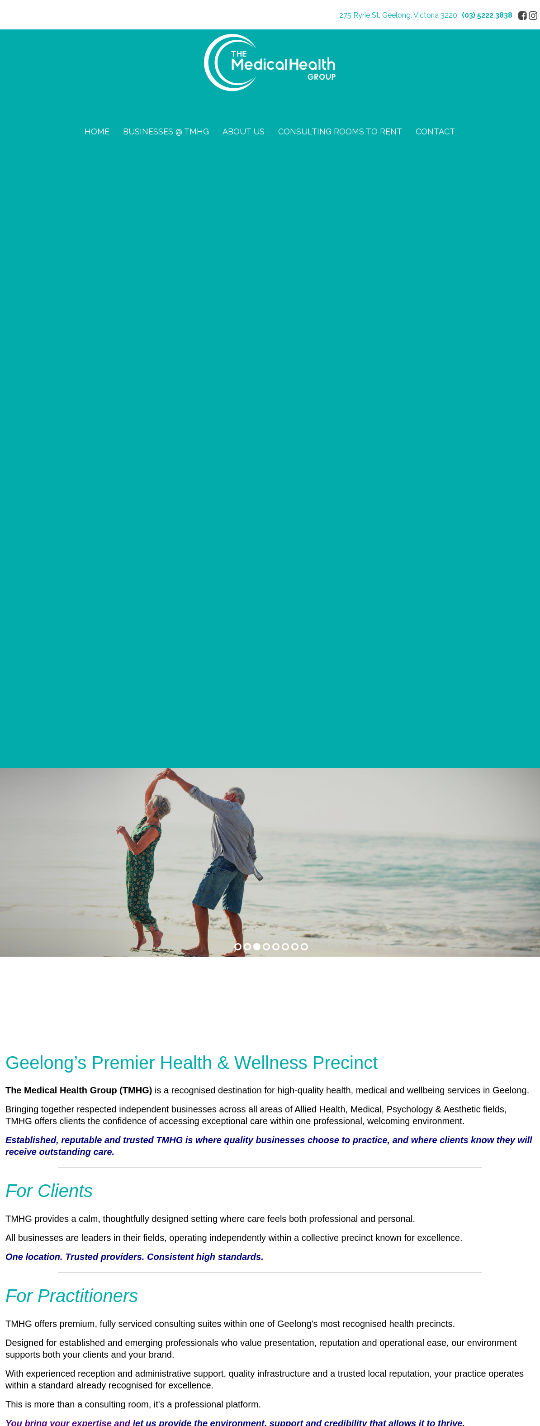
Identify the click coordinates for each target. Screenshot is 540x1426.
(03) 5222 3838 (487, 15)
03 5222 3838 (90, 1095)
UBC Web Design (408, 1281)
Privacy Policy (28, 1214)
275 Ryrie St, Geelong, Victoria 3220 (398, 15)
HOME (97, 131)
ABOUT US (244, 131)
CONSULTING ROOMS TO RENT (340, 131)
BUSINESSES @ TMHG (166, 131)
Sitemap (109, 1281)
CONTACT (435, 131)
